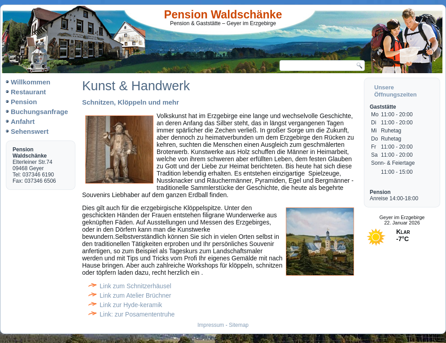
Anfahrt (23, 121)
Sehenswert (29, 131)
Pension (24, 102)
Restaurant (28, 92)
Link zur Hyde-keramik (131, 304)
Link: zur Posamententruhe (137, 314)
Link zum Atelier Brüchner (135, 295)
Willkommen (30, 82)
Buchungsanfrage (39, 111)
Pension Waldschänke (223, 14)
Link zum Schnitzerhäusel (135, 286)
